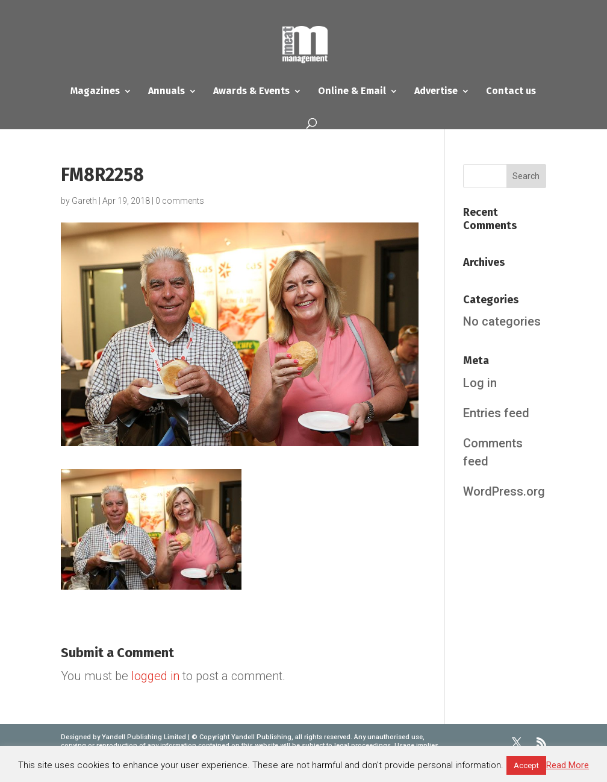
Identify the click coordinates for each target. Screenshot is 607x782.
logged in (155, 676)
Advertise (436, 91)
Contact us (511, 91)
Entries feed (496, 413)
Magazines (95, 91)
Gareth (84, 201)
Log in (480, 383)
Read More (567, 765)
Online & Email (352, 91)
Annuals (166, 91)
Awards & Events (251, 91)
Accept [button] (526, 765)
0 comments (179, 201)
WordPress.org (504, 491)
